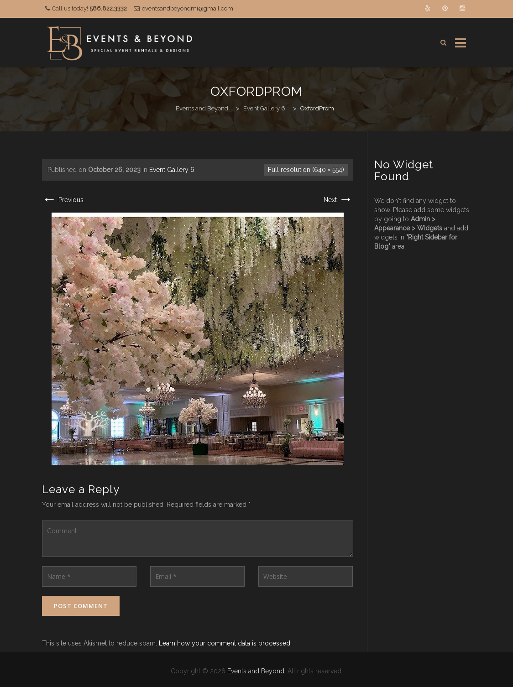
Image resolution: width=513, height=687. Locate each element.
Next (338, 199)
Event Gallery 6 (171, 169)
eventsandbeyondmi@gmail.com (187, 8)
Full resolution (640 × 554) (306, 169)
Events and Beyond (255, 671)
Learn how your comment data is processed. (225, 643)
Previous (63, 199)
